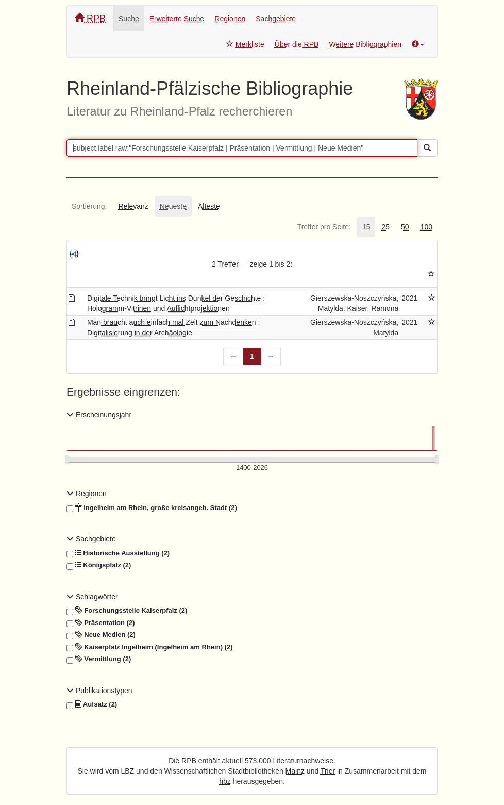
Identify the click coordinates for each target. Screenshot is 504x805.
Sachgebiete (276, 18)
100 (426, 227)
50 (405, 227)
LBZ (128, 771)
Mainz (295, 771)
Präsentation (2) (100, 623)
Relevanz (133, 206)
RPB (90, 18)
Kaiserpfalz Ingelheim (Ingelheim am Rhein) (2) (149, 647)
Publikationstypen (99, 690)
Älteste (209, 206)
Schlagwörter (92, 597)
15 (366, 227)
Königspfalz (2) (98, 565)
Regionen (229, 18)
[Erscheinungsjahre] (252, 468)
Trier (328, 771)
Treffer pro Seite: (324, 227)
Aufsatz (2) (91, 704)
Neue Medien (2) (101, 634)
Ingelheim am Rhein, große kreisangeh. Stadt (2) (151, 508)
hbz (225, 781)
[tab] (89, 206)
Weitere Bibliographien (365, 44)
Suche (129, 18)
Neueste (173, 206)
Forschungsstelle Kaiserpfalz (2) (126, 610)
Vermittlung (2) (98, 659)
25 (385, 227)
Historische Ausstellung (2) (118, 553)
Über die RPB (297, 44)
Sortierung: (89, 206)
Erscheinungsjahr (98, 414)
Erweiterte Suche (177, 18)
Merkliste (245, 44)
